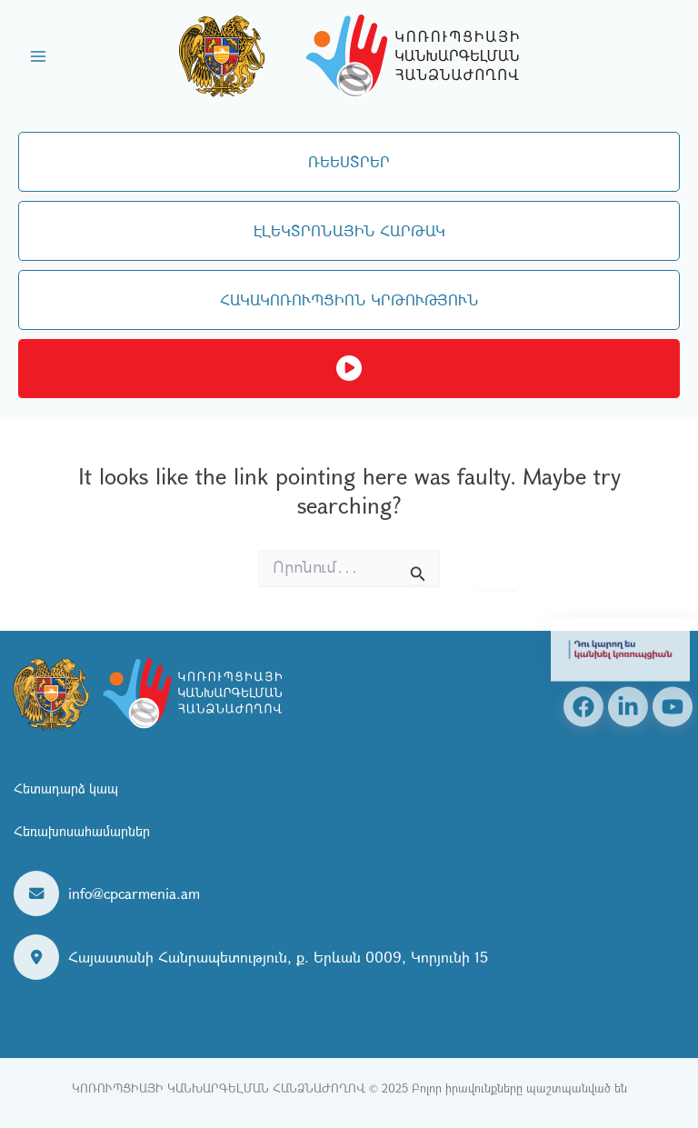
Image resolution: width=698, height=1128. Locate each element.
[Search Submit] (418, 570)
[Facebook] (583, 706)
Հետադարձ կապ (66, 788)
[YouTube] (673, 706)
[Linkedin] (628, 706)
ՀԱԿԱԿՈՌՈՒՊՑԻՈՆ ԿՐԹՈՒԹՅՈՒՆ (349, 299)
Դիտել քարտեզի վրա (146, 1009)
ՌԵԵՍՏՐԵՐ (349, 161)
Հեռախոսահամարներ (82, 831)
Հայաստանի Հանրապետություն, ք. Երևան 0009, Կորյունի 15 (278, 956)
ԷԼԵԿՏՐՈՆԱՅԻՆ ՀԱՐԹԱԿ (349, 230)
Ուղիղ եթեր (349, 369)
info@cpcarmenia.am (134, 893)
